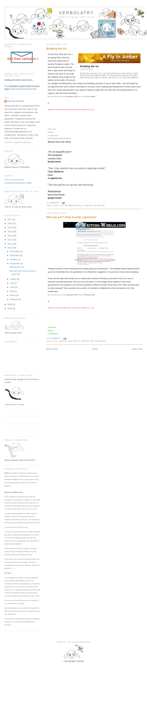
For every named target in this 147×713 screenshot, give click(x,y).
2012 (10, 239)
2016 (10, 223)
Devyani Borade (15, 101)
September (15, 263)
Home (95, 349)
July (12, 283)
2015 (10, 227)
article (79, 205)
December (15, 251)
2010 (10, 248)
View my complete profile (17, 142)
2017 (10, 219)
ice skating (99, 205)
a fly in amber (67, 205)
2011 (10, 244)
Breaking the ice (56, 48)
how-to (76, 341)
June (12, 287)
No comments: (54, 338)
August (13, 279)
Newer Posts (52, 349)
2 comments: (53, 203)
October (14, 259)
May (12, 291)
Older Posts (137, 349)
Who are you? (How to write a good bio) (71, 217)
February (14, 299)
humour (88, 205)
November (15, 255)
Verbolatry (76, 12)
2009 (10, 304)
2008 (10, 308)
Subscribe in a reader (14, 404)
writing (86, 341)
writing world (98, 341)
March (13, 295)
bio (70, 341)
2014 (10, 231)
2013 (10, 235)
